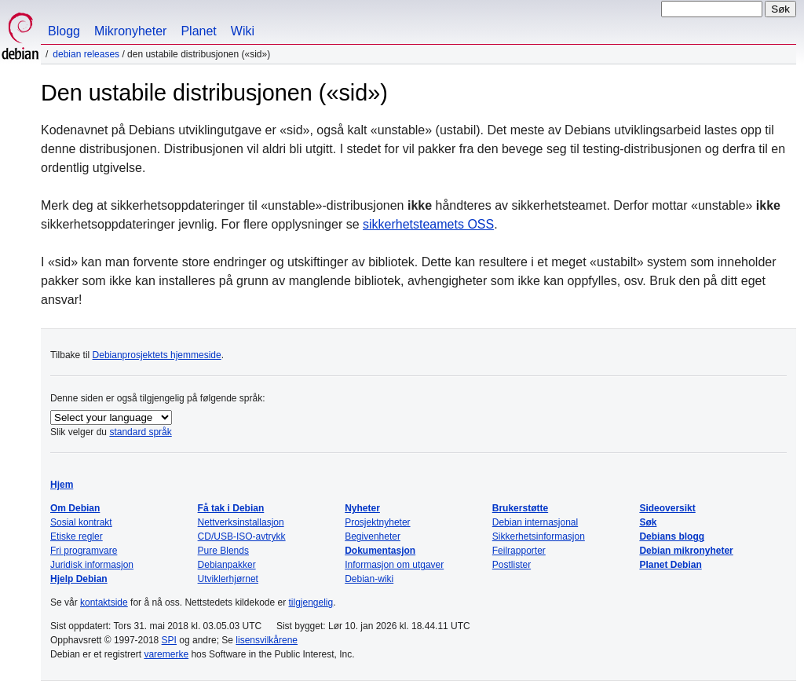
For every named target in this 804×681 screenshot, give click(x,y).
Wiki (242, 31)
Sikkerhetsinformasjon (538, 536)
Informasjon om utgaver (394, 564)
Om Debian (75, 508)
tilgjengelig (311, 602)
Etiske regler (76, 536)
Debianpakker (227, 564)
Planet (198, 31)
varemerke (166, 654)
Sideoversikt (667, 508)
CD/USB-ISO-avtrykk (242, 536)
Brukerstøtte (520, 508)
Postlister (511, 564)
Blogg (64, 31)
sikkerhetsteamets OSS (428, 224)
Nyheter (362, 508)
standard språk (140, 432)
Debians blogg (671, 536)
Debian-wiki (369, 578)
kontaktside (104, 602)
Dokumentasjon (380, 550)
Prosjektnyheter (377, 522)
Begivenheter (372, 536)
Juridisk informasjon (91, 564)
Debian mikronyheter (686, 550)
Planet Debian (670, 564)
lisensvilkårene (267, 640)
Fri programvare (83, 550)
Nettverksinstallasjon (241, 522)
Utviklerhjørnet (228, 578)
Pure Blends (223, 550)
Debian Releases (86, 54)
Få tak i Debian (231, 508)
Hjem (61, 484)
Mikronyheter (130, 31)
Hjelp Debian (79, 578)
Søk (647, 522)
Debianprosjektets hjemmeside (157, 355)
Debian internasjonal (535, 522)
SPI (169, 640)
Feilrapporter (519, 550)
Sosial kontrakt (81, 522)
